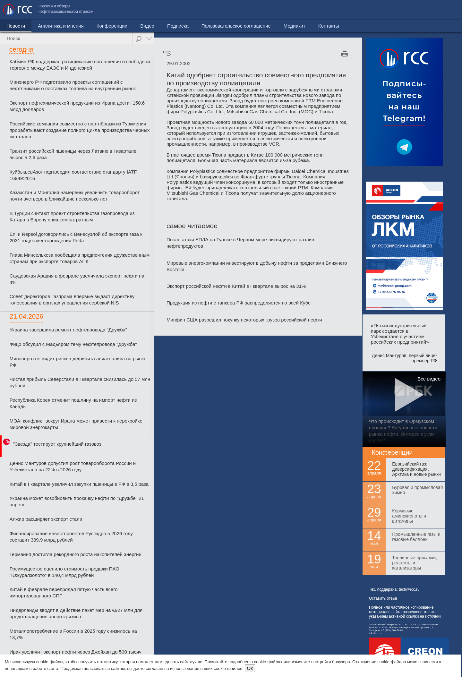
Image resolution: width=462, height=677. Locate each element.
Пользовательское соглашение (352, 10)
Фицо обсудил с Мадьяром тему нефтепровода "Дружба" (73, 344)
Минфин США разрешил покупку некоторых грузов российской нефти (244, 319)
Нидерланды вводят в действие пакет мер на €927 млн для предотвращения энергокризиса (76, 613)
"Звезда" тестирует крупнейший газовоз (57, 444)
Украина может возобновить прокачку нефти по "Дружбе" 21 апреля (77, 501)
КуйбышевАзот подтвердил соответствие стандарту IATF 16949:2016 (73, 175)
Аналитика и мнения (61, 26)
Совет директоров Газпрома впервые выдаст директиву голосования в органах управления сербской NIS (72, 299)
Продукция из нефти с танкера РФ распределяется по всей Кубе (239, 302)
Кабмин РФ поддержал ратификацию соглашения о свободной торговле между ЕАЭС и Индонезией (80, 65)
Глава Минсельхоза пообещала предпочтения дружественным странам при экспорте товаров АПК (80, 258)
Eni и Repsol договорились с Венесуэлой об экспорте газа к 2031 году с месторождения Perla (76, 237)
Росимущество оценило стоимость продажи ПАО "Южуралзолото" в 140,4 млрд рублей (64, 572)
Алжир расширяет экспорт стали (46, 519)
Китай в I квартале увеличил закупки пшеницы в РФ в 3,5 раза (79, 484)
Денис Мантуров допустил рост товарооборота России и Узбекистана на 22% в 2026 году (73, 466)
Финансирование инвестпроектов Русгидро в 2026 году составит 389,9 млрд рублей (71, 537)
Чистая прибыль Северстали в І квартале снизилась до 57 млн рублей (80, 382)
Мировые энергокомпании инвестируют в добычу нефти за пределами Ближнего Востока (257, 266)
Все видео (429, 378)
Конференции (112, 26)
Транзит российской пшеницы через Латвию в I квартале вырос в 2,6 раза (73, 154)
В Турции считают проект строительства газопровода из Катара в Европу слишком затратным (72, 216)
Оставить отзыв (383, 598)
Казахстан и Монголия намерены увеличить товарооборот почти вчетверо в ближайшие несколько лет (75, 195)
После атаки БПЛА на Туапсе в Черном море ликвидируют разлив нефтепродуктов (240, 243)
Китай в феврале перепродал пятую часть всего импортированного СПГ (64, 592)
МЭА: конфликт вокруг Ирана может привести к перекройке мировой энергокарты (76, 424)
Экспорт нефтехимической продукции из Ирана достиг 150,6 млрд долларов (77, 106)
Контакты (445, 10)
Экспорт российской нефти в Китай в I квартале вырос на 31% (236, 286)
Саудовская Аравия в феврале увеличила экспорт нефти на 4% (77, 279)
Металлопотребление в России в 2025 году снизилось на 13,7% (73, 634)
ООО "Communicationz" (425, 624)
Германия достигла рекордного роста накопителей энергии (75, 554)
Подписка (178, 26)
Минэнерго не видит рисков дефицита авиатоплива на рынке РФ (78, 362)
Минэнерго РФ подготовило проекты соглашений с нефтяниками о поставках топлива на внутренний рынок (73, 85)
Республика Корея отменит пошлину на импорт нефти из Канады (73, 403)
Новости (15, 26)
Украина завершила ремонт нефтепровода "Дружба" (68, 329)
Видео (147, 26)
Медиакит (411, 10)
